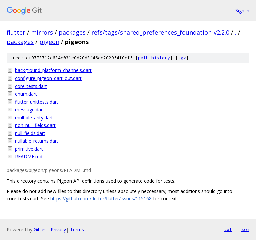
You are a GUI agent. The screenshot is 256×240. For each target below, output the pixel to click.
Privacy (58, 229)
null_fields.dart (30, 133)
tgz (182, 58)
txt (228, 229)
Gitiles (40, 229)
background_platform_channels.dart (53, 70)
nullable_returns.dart (36, 141)
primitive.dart (29, 149)
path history (154, 58)
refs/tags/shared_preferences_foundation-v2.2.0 (160, 32)
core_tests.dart (31, 86)
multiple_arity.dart (34, 117)
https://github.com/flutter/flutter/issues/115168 (101, 198)
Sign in (242, 10)
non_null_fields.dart (35, 125)
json (244, 229)
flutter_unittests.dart (36, 102)
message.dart (29, 109)
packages (72, 32)
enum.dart (26, 94)
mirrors (42, 32)
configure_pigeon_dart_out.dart (48, 78)
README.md (28, 156)
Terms (77, 229)
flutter (16, 32)
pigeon (49, 42)
